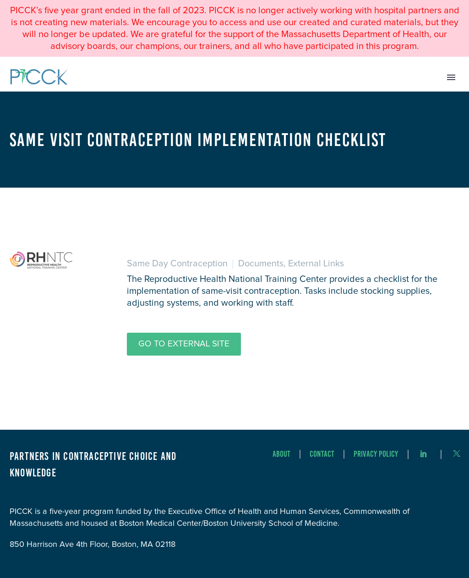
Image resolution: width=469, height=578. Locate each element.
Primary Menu (451, 77)
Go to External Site (183, 344)
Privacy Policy (376, 454)
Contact (322, 454)
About (281, 454)
